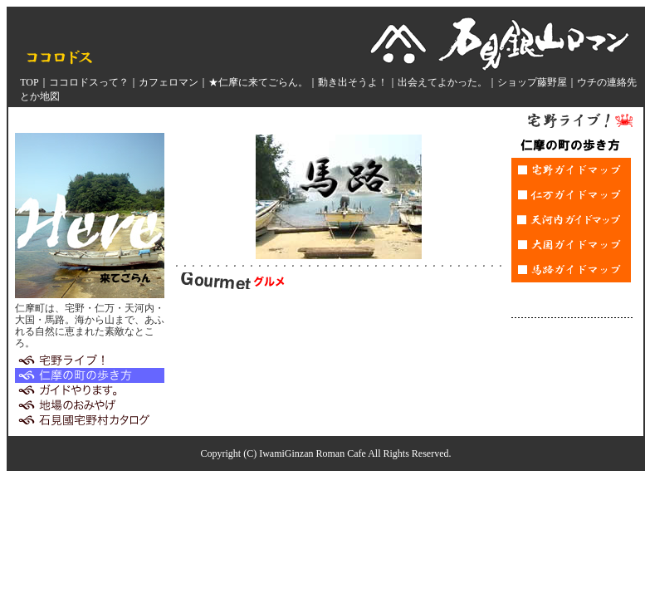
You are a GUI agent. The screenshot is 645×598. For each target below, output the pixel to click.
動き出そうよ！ (353, 82)
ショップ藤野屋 (532, 82)
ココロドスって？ (89, 82)
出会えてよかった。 (442, 82)
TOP (29, 82)
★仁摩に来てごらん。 (258, 82)
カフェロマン (168, 82)
